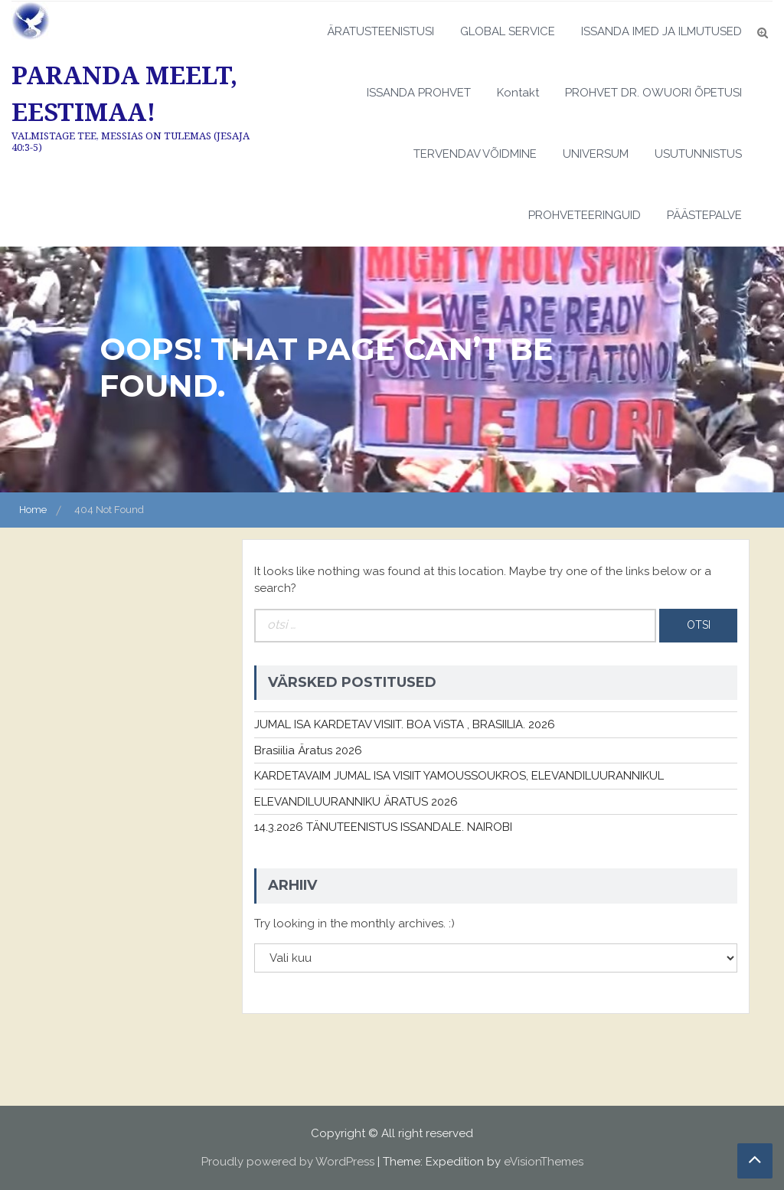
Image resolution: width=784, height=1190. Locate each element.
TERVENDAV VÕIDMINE (475, 154)
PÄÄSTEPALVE (704, 215)
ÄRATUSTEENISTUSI (380, 31)
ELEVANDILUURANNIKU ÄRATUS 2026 (356, 802)
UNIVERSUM (596, 154)
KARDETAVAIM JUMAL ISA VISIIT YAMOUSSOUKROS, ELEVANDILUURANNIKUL (459, 776)
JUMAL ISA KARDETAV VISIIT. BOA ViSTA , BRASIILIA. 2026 (404, 724)
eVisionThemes (543, 1162)
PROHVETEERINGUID (584, 215)
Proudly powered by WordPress (287, 1162)
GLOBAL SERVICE (507, 31)
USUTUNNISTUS (698, 154)
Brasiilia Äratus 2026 (308, 750)
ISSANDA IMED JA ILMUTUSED (661, 31)
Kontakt (518, 93)
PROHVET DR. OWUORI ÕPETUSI (653, 93)
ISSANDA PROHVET (419, 93)
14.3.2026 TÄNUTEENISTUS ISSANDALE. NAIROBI (383, 827)
